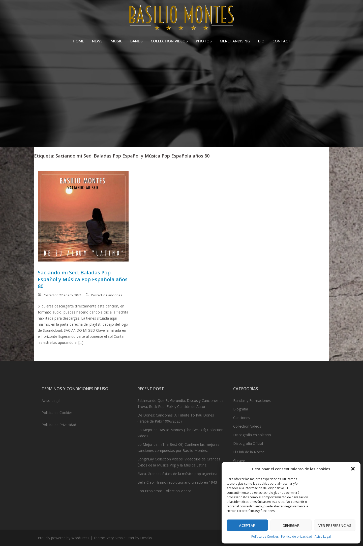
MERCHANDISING (235, 40)
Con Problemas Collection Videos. (164, 490)
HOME (78, 40)
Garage (239, 460)
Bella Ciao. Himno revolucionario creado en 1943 (177, 482)
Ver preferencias (334, 525)
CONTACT (281, 40)
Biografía (240, 409)
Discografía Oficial (248, 443)
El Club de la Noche (249, 452)
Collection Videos (247, 426)
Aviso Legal (323, 536)
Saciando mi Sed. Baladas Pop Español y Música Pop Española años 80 (83, 279)
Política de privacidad (296, 536)
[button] (352, 468)
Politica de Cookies (57, 412)
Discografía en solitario (252, 434)
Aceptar (247, 525)
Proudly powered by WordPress (63, 537)
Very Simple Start (120, 537)
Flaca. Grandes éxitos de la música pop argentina (177, 473)
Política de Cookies (265, 536)
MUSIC (116, 40)
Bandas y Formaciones (252, 400)
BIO (261, 40)
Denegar (291, 525)
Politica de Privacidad (59, 424)
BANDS (136, 40)
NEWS (97, 40)
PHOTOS (204, 40)
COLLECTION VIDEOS (169, 40)
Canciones (114, 295)
